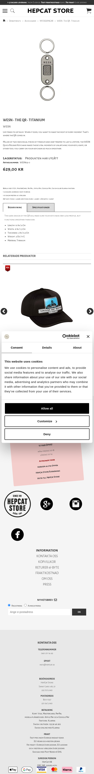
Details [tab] (47, 347)
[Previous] (4, 311)
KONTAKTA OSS (47, 549)
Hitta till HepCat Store (48, 470)
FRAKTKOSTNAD (47, 566)
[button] (5, 11)
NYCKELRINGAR (46, 21)
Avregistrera (34, 598)
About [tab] (77, 347)
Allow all (47, 408)
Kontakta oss (47, 636)
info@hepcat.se (47, 657)
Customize (47, 421)
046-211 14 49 (47, 646)
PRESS (47, 577)
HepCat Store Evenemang (48, 465)
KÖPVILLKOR (47, 555)
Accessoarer (30, 21)
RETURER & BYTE (47, 561)
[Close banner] (88, 336)
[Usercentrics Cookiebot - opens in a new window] (62, 336)
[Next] (90, 311)
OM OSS (47, 572)
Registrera (17, 598)
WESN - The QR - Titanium (68, 21)
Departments (15, 21)
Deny (47, 434)
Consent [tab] (17, 347)
